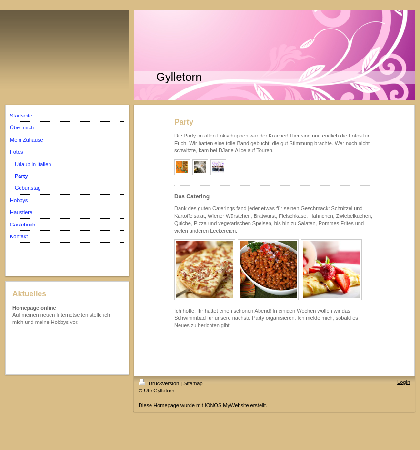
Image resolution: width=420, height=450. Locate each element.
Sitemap (192, 383)
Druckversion (159, 383)
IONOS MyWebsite (227, 405)
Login (403, 382)
